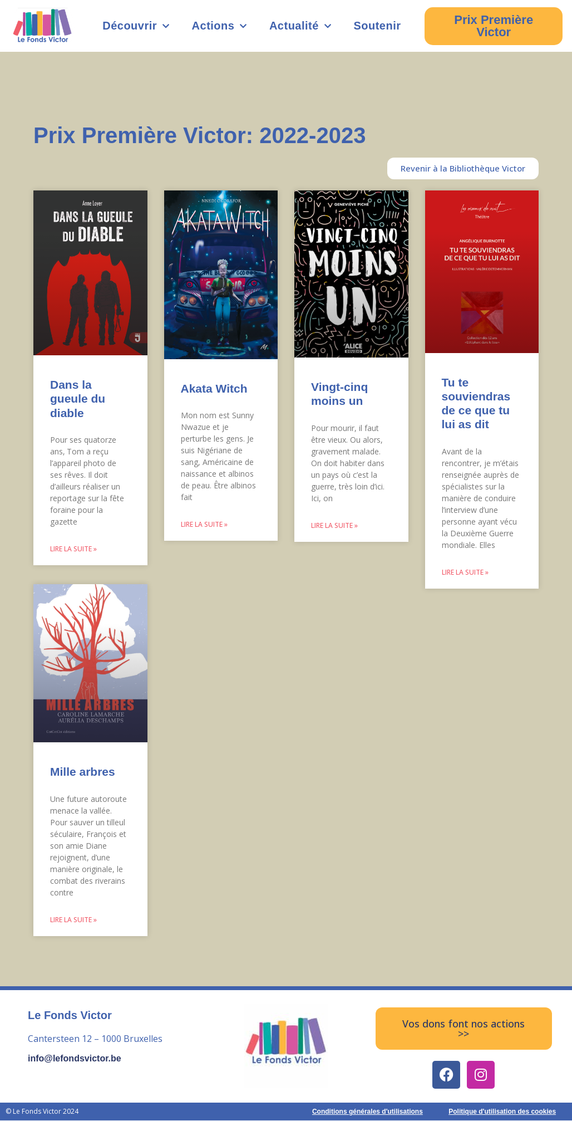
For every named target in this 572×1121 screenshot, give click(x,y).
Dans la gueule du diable (77, 398)
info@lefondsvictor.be (74, 1059)
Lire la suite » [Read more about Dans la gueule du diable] (73, 549)
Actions (219, 26)
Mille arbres (82, 772)
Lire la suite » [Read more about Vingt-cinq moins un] (334, 525)
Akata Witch (214, 388)
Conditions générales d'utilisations (367, 1112)
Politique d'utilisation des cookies (502, 1112)
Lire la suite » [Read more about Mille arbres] (73, 920)
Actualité (300, 26)
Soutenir (377, 25)
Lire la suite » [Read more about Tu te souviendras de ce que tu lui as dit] (465, 572)
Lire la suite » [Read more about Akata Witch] (204, 524)
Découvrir (135, 26)
